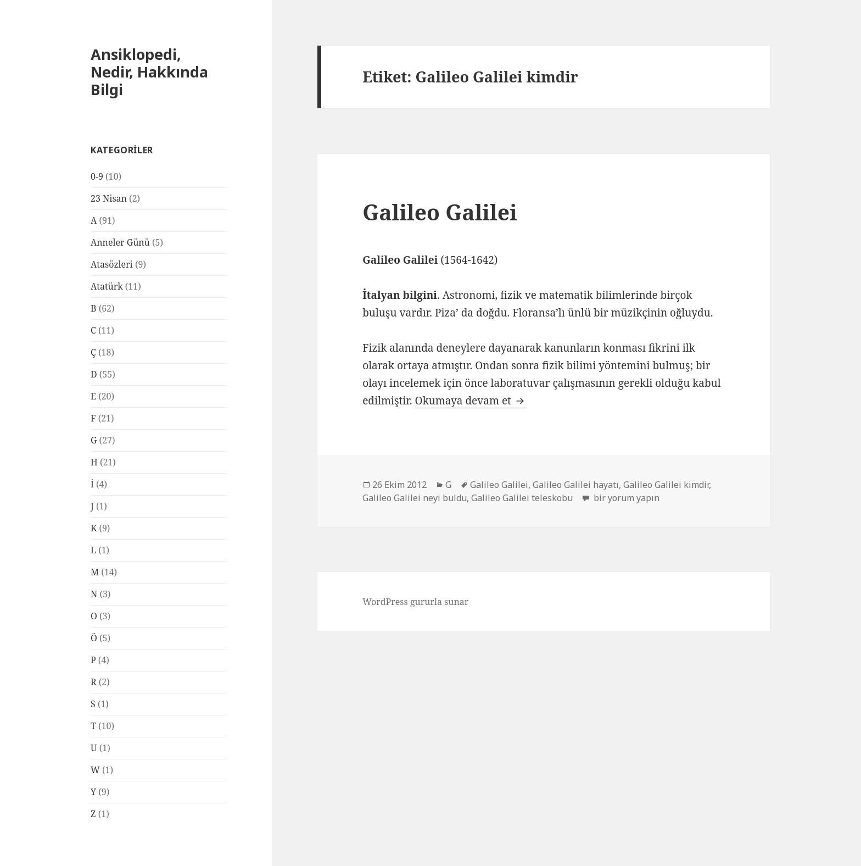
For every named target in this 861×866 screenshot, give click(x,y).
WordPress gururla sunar (415, 602)
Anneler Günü (120, 242)
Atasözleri (112, 264)
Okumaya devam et (471, 400)
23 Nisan (109, 198)
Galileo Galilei (439, 211)
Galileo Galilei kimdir (666, 485)
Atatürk (107, 286)
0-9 (97, 176)
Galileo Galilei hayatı (576, 485)
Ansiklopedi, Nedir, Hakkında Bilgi (149, 71)
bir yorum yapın (625, 498)
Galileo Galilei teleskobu (522, 498)
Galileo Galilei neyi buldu (414, 498)
